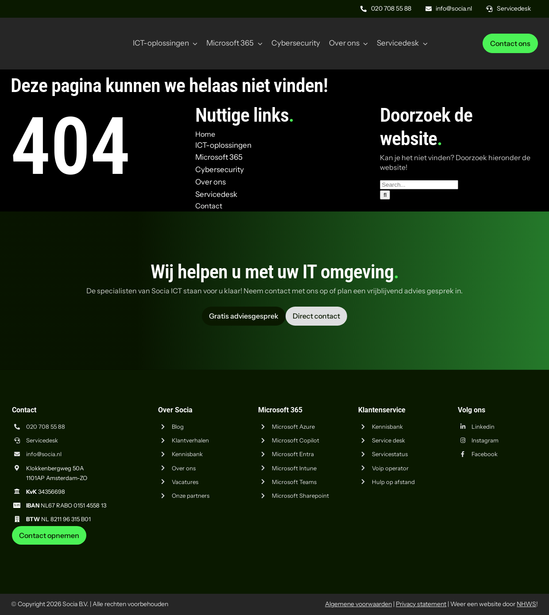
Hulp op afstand (393, 481)
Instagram (485, 440)
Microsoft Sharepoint (300, 495)
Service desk (388, 440)
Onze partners (190, 495)
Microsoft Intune (294, 468)
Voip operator (390, 468)
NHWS (526, 604)
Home (205, 134)
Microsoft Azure (293, 426)
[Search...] (419, 184)
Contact (208, 205)
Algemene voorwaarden (358, 604)
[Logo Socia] (44, 30)
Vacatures (185, 481)
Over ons (184, 468)
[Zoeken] (385, 195)
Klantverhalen (190, 440)
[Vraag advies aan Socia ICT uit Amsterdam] (244, 316)
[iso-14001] (516, 548)
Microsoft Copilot (295, 440)
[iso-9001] (471, 548)
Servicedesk (42, 440)
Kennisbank (187, 453)
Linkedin (483, 426)
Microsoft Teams (294, 481)
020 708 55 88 (45, 426)
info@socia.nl (44, 453)
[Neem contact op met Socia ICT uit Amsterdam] (49, 535)
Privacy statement (421, 604)
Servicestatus (390, 453)
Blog (178, 426)
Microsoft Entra (293, 453)
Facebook (485, 453)
